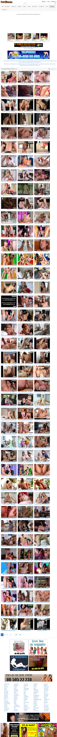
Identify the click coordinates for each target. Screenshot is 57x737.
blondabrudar (36, 695)
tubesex (15, 696)
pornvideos (46, 705)
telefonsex (6, 698)
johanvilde (26, 685)
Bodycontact (38, 62)
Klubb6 (31, 62)
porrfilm (35, 686)
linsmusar (26, 684)
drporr (34, 709)
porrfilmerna (46, 699)
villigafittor (35, 689)
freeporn (16, 698)
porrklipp (25, 698)
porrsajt (45, 700)
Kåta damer (37, 65)
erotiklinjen (46, 710)
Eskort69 (10, 63)
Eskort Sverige (50, 60)
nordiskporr (26, 696)
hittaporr (45, 685)
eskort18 (16, 693)
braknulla (46, 684)
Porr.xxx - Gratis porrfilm (28, 48)
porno (25, 686)
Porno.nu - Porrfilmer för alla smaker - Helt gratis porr (28, 47)
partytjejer (35, 684)
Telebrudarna (12, 60)
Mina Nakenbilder (43, 60)
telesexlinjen (6, 702)
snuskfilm (6, 686)
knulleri (25, 695)
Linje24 (4, 60)
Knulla (54, 63)
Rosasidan (27, 62)
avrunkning (26, 702)
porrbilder (46, 702)
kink (15, 707)
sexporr (35, 693)
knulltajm (35, 705)
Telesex (20, 60)
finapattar (16, 685)
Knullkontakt (30, 63)
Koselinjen (28, 60)
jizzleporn (16, 689)
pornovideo (46, 709)
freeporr (5, 710)
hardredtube (6, 684)
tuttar (5, 699)
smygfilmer (35, 692)
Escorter (26, 63)
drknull (34, 685)
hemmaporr (6, 709)
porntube (46, 706)
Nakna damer (27, 65)
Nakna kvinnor (15, 63)
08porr (45, 698)
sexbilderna (16, 695)
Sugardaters (22, 65)
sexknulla (46, 691)
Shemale (53, 1)
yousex (5, 689)
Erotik (34, 63)
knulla (5, 688)
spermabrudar (17, 706)
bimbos (15, 699)
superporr (46, 688)
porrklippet (6, 693)
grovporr (25, 699)
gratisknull (46, 693)
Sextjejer (23, 62)
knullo (15, 703)
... (12, 634)
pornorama (35, 710)
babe (15, 702)
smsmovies (46, 689)
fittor (25, 693)
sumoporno (6, 707)
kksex (34, 706)
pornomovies (26, 707)
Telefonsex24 (33, 60)
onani (15, 692)
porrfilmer (35, 700)
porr (45, 692)
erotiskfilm (46, 695)
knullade (6, 696)
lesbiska (35, 703)
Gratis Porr (37, 63)
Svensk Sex (46, 63)
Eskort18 (34, 62)
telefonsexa (46, 686)
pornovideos (46, 707)
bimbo (15, 700)
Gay (48, 1)
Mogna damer (32, 65)
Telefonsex (17, 60)
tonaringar (6, 700)
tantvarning (26, 688)
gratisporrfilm (36, 707)
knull (25, 691)
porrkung (26, 705)
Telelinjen (8, 60)
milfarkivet (16, 691)
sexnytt (5, 705)
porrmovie (6, 691)
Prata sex (24, 60)
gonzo (5, 685)
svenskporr (16, 705)
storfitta (5, 706)
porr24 (34, 702)
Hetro (44, 1)
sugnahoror (16, 684)
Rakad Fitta (42, 63)
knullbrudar (26, 689)
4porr (34, 688)
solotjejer (26, 709)
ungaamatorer (7, 703)
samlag (15, 709)
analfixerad (35, 696)
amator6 (45, 696)
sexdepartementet (37, 699)
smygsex (6, 695)
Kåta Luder (6, 63)
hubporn (25, 706)
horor (25, 692)
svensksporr (36, 691)
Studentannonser (21, 63)
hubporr (15, 686)
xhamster (6, 692)
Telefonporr (38, 60)
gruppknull (35, 698)
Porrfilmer (51, 63)
